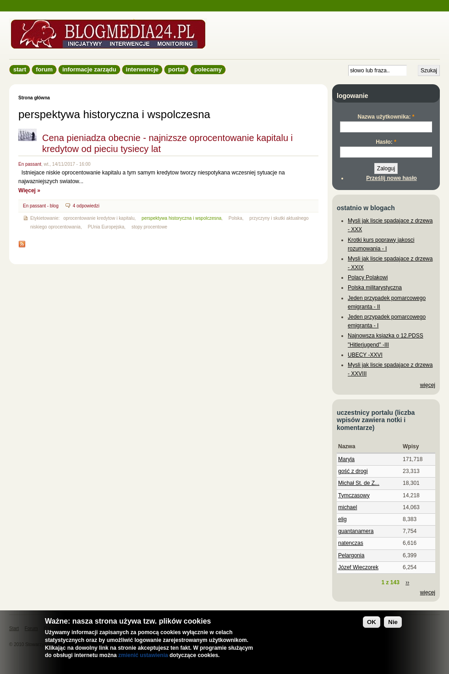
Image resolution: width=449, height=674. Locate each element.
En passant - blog (41, 205)
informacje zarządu (89, 69)
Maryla (346, 459)
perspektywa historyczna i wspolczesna (181, 218)
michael (347, 507)
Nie (393, 622)
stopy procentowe (149, 226)
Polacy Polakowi (368, 277)
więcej (427, 385)
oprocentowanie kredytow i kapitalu (98, 218)
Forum (44, 69)
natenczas (350, 543)
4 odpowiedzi (86, 205)
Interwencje (142, 69)
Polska (235, 218)
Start (19, 69)
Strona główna (34, 97)
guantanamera (355, 531)
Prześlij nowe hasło (391, 178)
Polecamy (208, 69)
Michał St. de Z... (358, 483)
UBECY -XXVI (365, 355)
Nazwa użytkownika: (385, 117)
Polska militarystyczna (375, 287)
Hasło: (386, 142)
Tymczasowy (354, 495)
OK (371, 622)
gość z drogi (353, 471)
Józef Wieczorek (358, 567)
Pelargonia (351, 555)
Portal (176, 69)
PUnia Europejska (106, 226)
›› (407, 582)
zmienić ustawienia (143, 655)
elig (342, 519)
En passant (29, 164)
